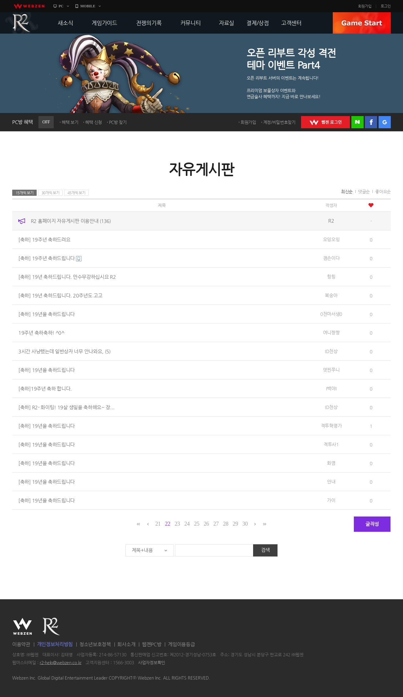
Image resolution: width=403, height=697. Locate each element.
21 (158, 524)
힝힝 (331, 276)
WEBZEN (22, 626)
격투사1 (331, 444)
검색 (265, 550)
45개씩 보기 (76, 193)
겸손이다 (331, 258)
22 (167, 524)
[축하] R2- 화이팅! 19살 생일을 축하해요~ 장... (66, 407)
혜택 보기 (70, 122)
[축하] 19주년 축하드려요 (44, 240)
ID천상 (331, 351)
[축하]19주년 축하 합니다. (45, 389)
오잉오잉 (331, 239)
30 (245, 524)
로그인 (386, 6)
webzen (29, 6)
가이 (331, 500)
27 (216, 524)
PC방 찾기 (118, 122)
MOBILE (87, 6)
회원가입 (365, 6)
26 (206, 524)
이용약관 (21, 644)
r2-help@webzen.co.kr (61, 662)
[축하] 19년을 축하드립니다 (46, 314)
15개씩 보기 (25, 193)
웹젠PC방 (152, 644)
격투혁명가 (331, 425)
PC (61, 6)
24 (187, 524)
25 (196, 524)
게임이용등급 (181, 644)
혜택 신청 (93, 122)
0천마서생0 (331, 313)
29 (235, 524)
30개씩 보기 (51, 193)
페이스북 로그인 (371, 122)
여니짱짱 (331, 332)
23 (177, 524)
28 (225, 524)
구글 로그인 (385, 122)
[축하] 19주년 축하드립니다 (50, 258)
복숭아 (331, 295)
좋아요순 (383, 191)
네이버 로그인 (357, 122)
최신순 (347, 191)
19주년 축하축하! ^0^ (41, 333)
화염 (331, 462)
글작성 (372, 524)
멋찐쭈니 (331, 369)
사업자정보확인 (151, 662)
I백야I (331, 388)
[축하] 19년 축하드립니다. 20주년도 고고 (60, 295)
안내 (331, 481)
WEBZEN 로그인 (325, 122)
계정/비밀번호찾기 (279, 122)
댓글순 (364, 191)
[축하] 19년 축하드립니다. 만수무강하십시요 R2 (67, 277)
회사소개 (126, 644)
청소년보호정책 (95, 644)
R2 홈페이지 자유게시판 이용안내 (71, 221)
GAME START (362, 23)
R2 (21, 23)
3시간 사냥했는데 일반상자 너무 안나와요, (64, 351)
